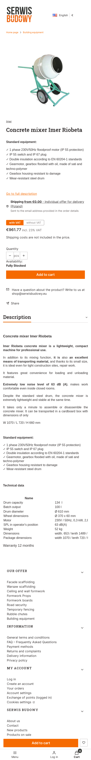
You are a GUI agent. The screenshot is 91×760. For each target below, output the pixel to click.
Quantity (12, 249)
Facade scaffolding (21, 582)
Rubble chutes (17, 614)
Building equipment (33, 32)
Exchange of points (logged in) (29, 697)
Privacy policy (17, 660)
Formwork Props (19, 596)
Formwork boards (19, 600)
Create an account (20, 684)
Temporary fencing (20, 609)
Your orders (15, 688)
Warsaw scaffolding (21, 586)
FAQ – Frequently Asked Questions (32, 642)
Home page (12, 32)
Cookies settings (19, 702)
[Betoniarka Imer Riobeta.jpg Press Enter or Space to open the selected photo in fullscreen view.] (46, 80)
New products (17, 730)
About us (13, 721)
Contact (13, 725)
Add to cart (45, 275)
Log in (11, 679)
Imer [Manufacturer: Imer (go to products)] (9, 121)
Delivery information (21, 656)
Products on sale (19, 735)
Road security (17, 605)
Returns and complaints (24, 651)
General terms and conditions (28, 637)
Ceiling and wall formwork (26, 591)
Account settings (19, 693)
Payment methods (20, 646)
